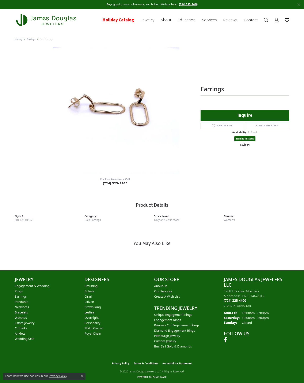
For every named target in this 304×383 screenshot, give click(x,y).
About (166, 20)
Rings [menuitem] (19, 291)
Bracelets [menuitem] (21, 312)
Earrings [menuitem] (21, 296)
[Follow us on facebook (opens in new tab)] (225, 339)
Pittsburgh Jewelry (167, 336)
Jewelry (147, 20)
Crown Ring (92, 307)
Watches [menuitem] (21, 318)
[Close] (298, 4)
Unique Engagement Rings (173, 315)
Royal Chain (92, 333)
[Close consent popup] (82, 376)
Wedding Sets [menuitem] (24, 339)
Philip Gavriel (93, 328)
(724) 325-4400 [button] (188, 4)
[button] (266, 20)
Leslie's (89, 312)
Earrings (31, 39)
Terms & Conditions (146, 363)
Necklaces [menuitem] (22, 307)
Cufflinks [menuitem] (21, 328)
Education (186, 20)
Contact (251, 20)
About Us (160, 286)
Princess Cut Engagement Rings (176, 325)
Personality (92, 323)
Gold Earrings (92, 220)
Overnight (91, 318)
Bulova (89, 291)
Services (209, 20)
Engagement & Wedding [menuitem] (32, 286)
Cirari (88, 296)
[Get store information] (237, 306)
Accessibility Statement (177, 363)
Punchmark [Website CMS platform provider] (160, 377)
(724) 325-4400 (115, 183)
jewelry (19, 39)
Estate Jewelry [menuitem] (24, 323)
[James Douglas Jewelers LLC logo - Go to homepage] (47, 20)
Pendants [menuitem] (21, 302)
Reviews (230, 20)
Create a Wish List (167, 296)
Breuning (91, 286)
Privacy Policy (120, 363)
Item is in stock (245, 138)
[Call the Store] (235, 300)
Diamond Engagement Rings (174, 330)
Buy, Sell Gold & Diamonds (173, 346)
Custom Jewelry (165, 341)
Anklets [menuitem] (20, 333)
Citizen (89, 302)
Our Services (163, 291)
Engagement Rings (167, 320)
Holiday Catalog (118, 20)
